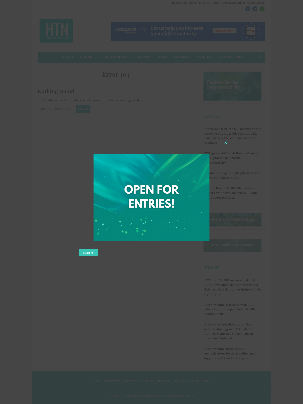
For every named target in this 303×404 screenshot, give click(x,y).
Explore (88, 253)
